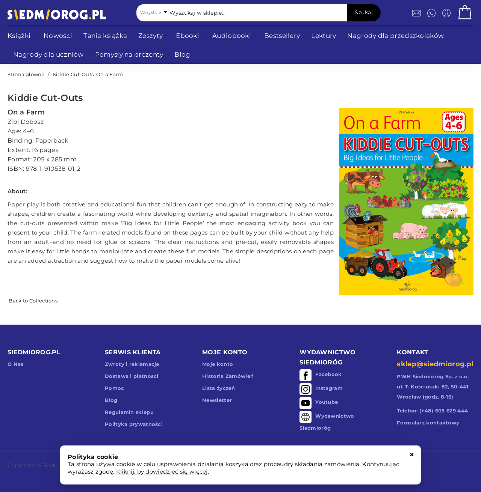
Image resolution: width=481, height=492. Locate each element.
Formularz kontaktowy (428, 423)
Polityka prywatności (134, 424)
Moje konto (217, 364)
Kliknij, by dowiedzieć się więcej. (162, 471)
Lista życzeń (218, 388)
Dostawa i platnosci (132, 376)
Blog (111, 400)
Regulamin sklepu (129, 412)
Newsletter (217, 400)
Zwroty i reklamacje (132, 364)
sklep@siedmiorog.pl (435, 364)
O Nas (16, 364)
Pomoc (114, 388)
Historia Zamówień (228, 376)
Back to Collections (33, 301)
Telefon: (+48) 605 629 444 (432, 411)
